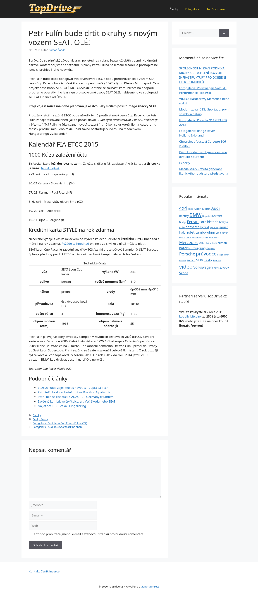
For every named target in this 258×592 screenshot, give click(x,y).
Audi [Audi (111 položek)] (215, 208)
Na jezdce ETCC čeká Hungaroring (62, 406)
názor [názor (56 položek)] (183, 248)
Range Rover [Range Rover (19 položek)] (223, 254)
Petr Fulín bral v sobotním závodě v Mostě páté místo (75, 392)
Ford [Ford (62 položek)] (202, 222)
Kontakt (34, 571)
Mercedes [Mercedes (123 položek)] (188, 242)
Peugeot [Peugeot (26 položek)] (210, 248)
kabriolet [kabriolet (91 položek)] (187, 232)
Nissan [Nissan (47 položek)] (222, 243)
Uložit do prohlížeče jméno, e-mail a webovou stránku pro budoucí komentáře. (88, 534)
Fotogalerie (192, 9)
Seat (35, 419)
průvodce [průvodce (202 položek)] (206, 253)
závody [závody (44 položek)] (224, 267)
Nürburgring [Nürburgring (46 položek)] (197, 248)
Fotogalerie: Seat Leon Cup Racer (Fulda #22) (60, 423)
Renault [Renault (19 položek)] (182, 260)
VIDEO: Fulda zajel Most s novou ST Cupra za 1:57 (73, 388)
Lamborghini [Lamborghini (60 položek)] (205, 232)
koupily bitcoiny (190, 316)
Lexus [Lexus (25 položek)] (182, 237)
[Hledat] (224, 33)
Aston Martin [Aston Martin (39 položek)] (202, 208)
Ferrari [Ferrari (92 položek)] (193, 221)
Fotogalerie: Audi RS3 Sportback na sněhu (58, 427)
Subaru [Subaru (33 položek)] (191, 260)
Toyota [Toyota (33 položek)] (217, 260)
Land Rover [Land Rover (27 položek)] (222, 232)
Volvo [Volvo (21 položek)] (216, 267)
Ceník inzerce (50, 571)
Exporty (184, 163)
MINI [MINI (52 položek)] (202, 243)
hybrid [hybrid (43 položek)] (204, 227)
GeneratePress (150, 586)
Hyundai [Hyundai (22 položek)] (214, 227)
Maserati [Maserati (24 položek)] (196, 237)
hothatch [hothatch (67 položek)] (192, 227)
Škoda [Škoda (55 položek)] (183, 273)
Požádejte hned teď (75, 243)
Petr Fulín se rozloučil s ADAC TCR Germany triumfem (76, 397)
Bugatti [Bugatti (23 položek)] (206, 216)
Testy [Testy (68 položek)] (208, 260)
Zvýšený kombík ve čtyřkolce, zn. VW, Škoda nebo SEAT (76, 401)
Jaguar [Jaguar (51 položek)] (223, 227)
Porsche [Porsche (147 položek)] (187, 254)
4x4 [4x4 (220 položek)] (183, 208)
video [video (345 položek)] (186, 266)
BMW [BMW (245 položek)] (196, 215)
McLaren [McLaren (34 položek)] (214, 237)
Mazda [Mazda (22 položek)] (204, 237)
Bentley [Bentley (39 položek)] (184, 216)
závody (43, 419)
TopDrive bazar (216, 9)
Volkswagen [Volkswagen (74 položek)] (203, 267)
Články (174, 9)
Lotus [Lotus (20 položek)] (188, 237)
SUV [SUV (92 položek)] (199, 259)
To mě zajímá (50, 168)
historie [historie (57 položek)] (212, 222)
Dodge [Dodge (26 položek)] (182, 222)
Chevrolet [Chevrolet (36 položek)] (216, 216)
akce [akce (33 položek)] (190, 208)
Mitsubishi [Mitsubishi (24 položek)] (211, 243)
